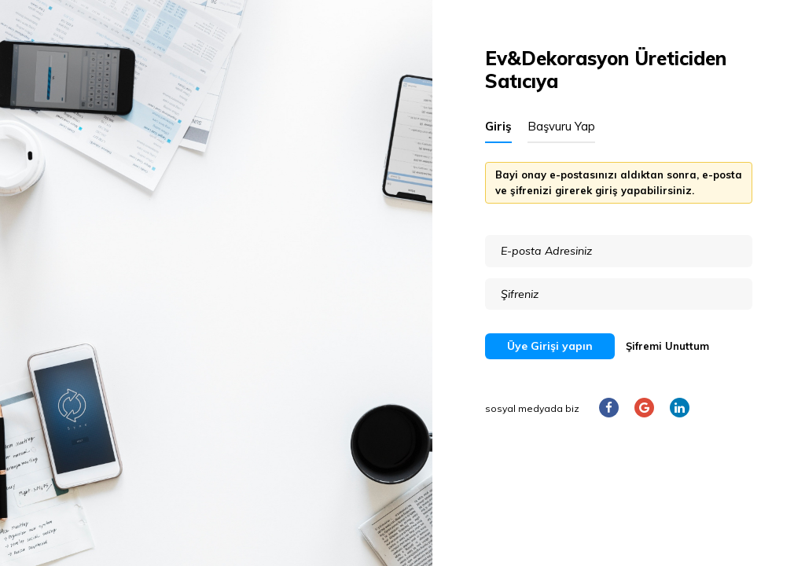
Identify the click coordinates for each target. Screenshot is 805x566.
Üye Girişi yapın (550, 346)
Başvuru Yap (561, 126)
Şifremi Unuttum (667, 346)
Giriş (498, 126)
